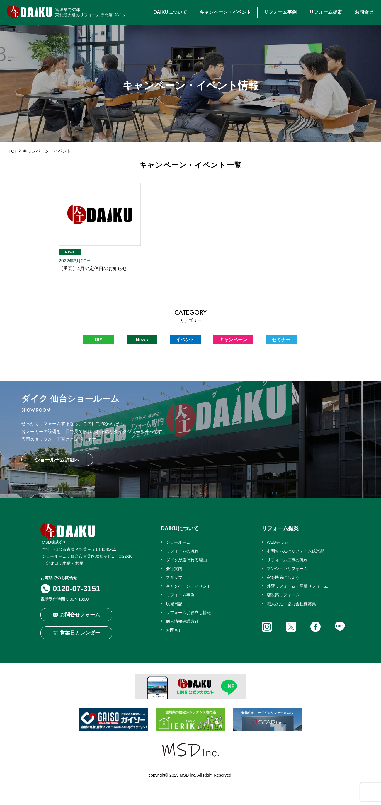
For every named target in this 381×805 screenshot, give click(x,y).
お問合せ (364, 12)
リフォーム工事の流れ (287, 559)
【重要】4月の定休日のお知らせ (93, 268)
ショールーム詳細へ (57, 460)
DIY (99, 339)
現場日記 (174, 603)
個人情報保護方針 (182, 621)
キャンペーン (233, 339)
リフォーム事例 (280, 12)
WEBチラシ (277, 542)
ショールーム (178, 542)
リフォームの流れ (182, 551)
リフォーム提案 (325, 12)
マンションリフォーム (287, 568)
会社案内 (174, 568)
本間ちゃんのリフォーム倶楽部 (295, 551)
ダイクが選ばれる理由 (186, 559)
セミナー (281, 339)
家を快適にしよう (283, 577)
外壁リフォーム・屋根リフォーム (297, 586)
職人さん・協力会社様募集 (291, 603)
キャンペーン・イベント (225, 12)
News (69, 252)
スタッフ (174, 577)
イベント (185, 339)
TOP (13, 151)
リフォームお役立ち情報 (188, 612)
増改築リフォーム (283, 595)
